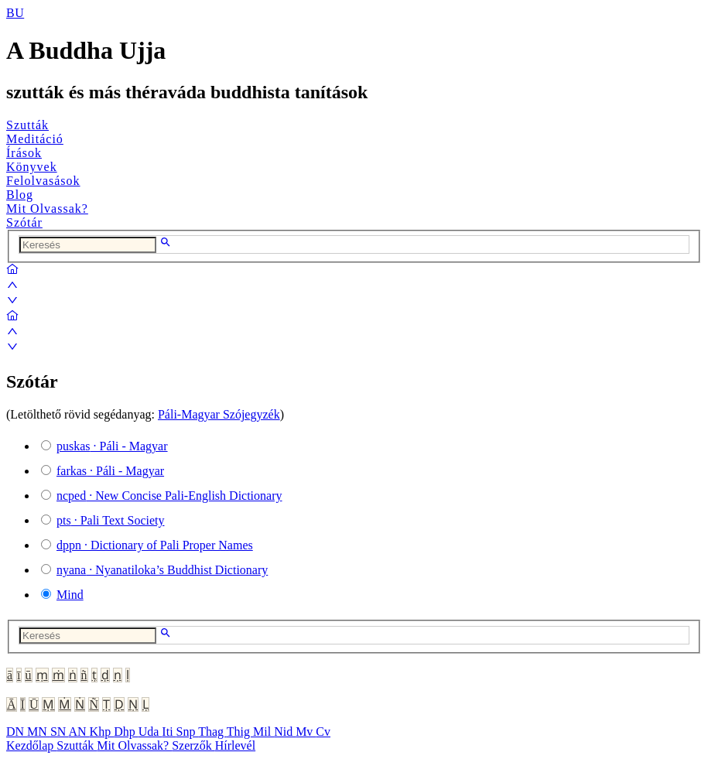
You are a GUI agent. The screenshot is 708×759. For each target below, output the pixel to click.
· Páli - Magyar (112, 446)
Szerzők (193, 745)
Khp (102, 731)
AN (78, 731)
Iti (169, 731)
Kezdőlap (31, 745)
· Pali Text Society (110, 520)
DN (16, 731)
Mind (70, 594)
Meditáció (34, 138)
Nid (285, 731)
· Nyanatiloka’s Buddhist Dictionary (162, 569)
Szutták (27, 125)
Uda (150, 731)
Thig (240, 731)
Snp (187, 731)
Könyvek (31, 166)
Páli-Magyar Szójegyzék (219, 414)
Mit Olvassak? (47, 208)
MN (38, 731)
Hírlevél (235, 745)
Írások (24, 152)
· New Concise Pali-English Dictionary (169, 495)
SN (59, 731)
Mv (306, 731)
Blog (19, 194)
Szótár (24, 222)
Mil (263, 731)
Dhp (126, 731)
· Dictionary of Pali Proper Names (154, 545)
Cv (323, 731)
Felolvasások (43, 180)
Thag (212, 731)
